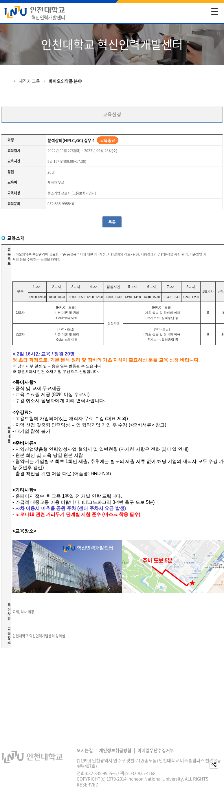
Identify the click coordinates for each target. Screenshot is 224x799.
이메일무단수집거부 (155, 750)
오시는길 (85, 750)
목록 (112, 222)
